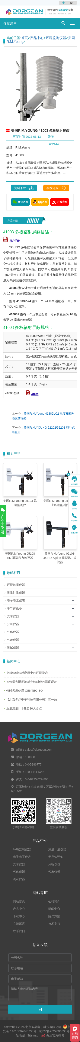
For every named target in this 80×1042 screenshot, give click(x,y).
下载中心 (19, 916)
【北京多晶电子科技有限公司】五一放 (31, 699)
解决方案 (54, 916)
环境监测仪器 (56, 38)
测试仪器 (13, 647)
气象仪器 (13, 639)
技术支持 (54, 923)
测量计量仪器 (16, 592)
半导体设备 (14, 608)
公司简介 (54, 901)
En (71, 2)
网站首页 (19, 901)
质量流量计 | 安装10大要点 (24, 708)
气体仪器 (13, 632)
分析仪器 (13, 624)
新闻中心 (54, 908)
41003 (32, 394)
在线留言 (19, 923)
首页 (24, 38)
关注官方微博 (52, 1035)
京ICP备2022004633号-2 (55, 1031)
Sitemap (32, 1035)
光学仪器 (13, 616)
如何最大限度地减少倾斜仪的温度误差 (31, 681)
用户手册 (11, 240)
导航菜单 (10, 23)
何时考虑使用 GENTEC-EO (24, 690)
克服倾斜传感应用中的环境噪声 (27, 673)
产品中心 (37, 38)
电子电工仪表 (16, 600)
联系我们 (19, 931)
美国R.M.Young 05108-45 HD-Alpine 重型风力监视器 (60, 558)
